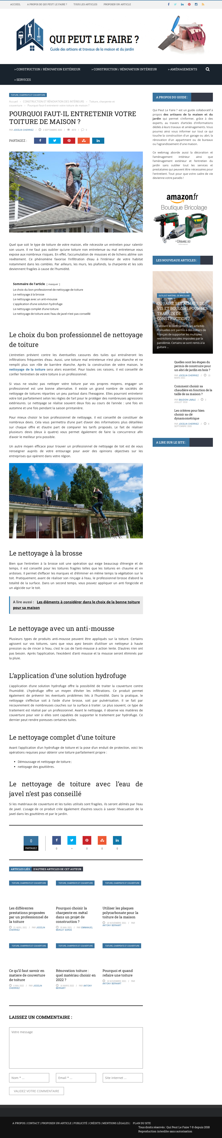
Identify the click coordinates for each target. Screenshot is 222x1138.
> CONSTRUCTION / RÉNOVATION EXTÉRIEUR (47, 69)
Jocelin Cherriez (24, 129)
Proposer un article (117, 4)
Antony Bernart (112, 925)
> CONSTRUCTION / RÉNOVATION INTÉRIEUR (124, 69)
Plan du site (142, 1123)
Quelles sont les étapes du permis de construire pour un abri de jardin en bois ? (192, 366)
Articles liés (20, 869)
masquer (53, 284)
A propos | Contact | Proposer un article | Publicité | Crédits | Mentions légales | (71, 1123)
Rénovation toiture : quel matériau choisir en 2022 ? (76, 975)
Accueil (15, 4)
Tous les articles (85, 4)
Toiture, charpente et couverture (28, 95)
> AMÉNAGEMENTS (182, 69)
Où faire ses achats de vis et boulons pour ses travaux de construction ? (182, 311)
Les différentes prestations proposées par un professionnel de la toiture (28, 915)
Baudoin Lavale (187, 399)
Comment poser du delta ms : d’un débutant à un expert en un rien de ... (180, 493)
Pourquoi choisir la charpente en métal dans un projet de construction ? (72, 915)
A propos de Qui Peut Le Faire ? (47, 4)
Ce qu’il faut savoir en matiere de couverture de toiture (27, 975)
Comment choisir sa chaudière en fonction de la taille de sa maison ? (193, 390)
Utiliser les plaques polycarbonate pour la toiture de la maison (120, 912)
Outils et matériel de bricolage (174, 295)
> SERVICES (22, 80)
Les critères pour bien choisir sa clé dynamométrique (189, 414)
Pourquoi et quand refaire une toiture (118, 972)
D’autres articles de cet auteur (57, 869)
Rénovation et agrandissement (174, 478)
